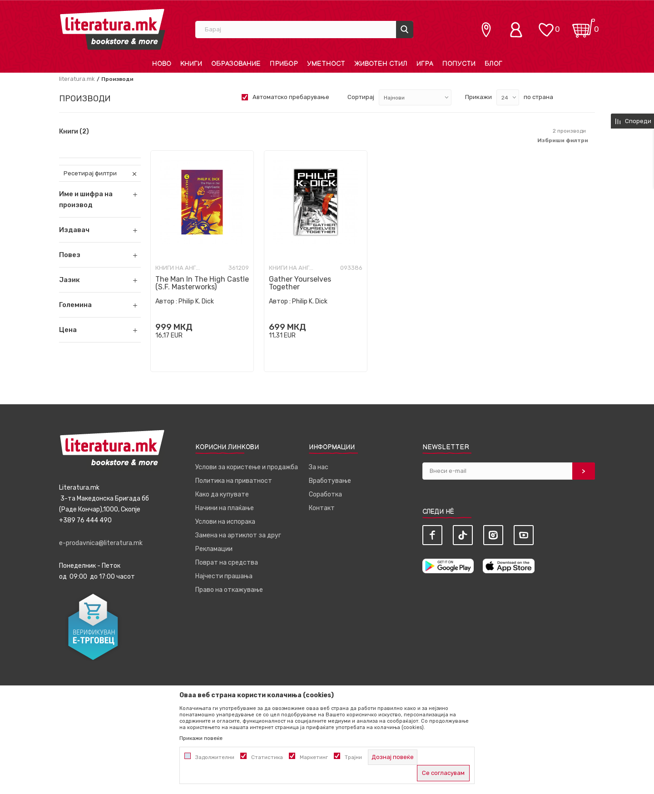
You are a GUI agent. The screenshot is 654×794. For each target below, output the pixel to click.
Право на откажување (229, 590)
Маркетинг (314, 757)
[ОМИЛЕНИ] (546, 25)
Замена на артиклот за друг (238, 535)
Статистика (267, 757)
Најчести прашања (224, 576)
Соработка (325, 494)
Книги (74, 132)
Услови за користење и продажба (246, 467)
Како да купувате (222, 494)
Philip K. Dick (196, 301)
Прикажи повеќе (201, 738)
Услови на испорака (225, 522)
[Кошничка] (583, 25)
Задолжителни (214, 757)
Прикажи (478, 97)
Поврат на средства (226, 562)
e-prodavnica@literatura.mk (101, 543)
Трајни (353, 757)
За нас (318, 467)
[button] (100, 229)
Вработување (330, 481)
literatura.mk (77, 78)
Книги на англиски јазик (178, 268)
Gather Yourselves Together (300, 283)
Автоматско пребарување (291, 97)
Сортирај (360, 97)
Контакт (322, 508)
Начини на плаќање (224, 508)
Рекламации (214, 549)
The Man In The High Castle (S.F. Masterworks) (202, 283)
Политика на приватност (233, 481)
